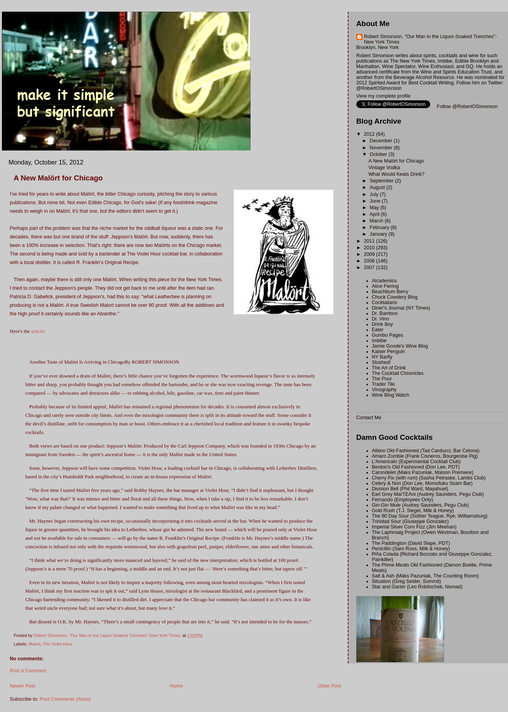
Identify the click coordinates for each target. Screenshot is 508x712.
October (379, 154)
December (382, 140)
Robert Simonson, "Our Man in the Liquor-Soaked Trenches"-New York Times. (430, 39)
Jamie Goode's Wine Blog (400, 346)
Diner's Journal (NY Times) (401, 308)
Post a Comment (28, 671)
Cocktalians (384, 302)
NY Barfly (382, 357)
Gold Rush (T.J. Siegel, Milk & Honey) (413, 510)
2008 (370, 261)
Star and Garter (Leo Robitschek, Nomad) (417, 587)
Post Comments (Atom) (65, 699)
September (382, 181)
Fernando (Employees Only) (402, 499)
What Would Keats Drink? (396, 174)
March (377, 221)
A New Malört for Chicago (396, 161)
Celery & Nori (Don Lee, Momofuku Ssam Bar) (422, 483)
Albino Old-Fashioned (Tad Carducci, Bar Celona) (426, 450)
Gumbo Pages (387, 335)
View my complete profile (383, 96)
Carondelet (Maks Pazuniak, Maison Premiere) (422, 472)
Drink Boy (382, 324)
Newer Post (22, 686)
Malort (34, 644)
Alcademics (384, 280)
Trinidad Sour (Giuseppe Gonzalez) (410, 521)
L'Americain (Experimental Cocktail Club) (416, 461)
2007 (370, 267)
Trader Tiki (383, 384)
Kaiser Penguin (388, 351)
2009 (370, 254)
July (375, 194)
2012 (370, 134)
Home (176, 686)
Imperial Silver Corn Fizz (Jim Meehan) (414, 527)
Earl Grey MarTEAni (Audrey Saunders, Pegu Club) (428, 494)
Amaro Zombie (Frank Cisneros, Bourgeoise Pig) (425, 456)
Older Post (329, 686)
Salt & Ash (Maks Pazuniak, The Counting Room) (425, 576)
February (380, 227)
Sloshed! (381, 362)
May (375, 207)
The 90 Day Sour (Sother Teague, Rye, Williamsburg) (430, 516)
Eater (378, 329)
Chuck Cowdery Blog (395, 297)
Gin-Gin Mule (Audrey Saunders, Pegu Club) (420, 505)
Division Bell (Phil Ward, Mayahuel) (410, 489)
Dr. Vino (380, 319)
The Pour (382, 378)
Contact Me (368, 417)
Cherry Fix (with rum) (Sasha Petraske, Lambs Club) (429, 478)
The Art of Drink (389, 368)
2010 (370, 247)
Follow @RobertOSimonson (467, 106)
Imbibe (379, 340)
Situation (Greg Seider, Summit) (406, 581)
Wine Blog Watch (390, 395)
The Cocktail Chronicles (398, 373)
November (382, 147)
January (379, 234)
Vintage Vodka (384, 167)
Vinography (384, 389)
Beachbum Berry (390, 291)
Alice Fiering (385, 286)
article (37, 331)
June (376, 201)
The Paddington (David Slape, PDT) (411, 543)
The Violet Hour (57, 644)
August (378, 187)
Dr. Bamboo (385, 313)
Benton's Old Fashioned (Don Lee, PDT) (416, 467)
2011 (370, 241)
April (375, 214)
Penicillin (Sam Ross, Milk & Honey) (411, 548)
